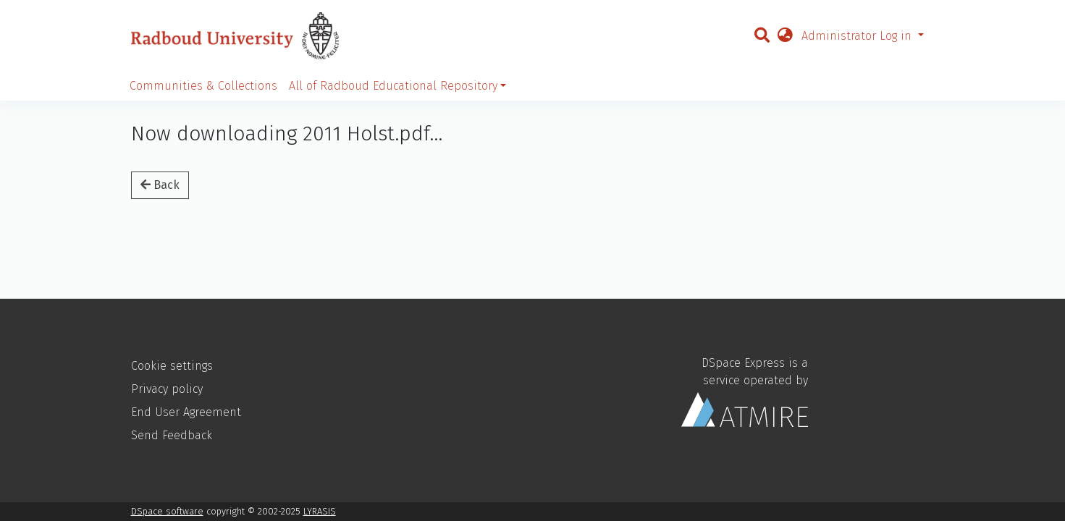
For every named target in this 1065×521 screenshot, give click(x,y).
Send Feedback (171, 435)
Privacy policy (167, 389)
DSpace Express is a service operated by (744, 392)
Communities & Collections (203, 86)
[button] (785, 36)
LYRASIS (319, 511)
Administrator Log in (858, 36)
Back (160, 185)
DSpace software (167, 511)
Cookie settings (172, 366)
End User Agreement (186, 412)
